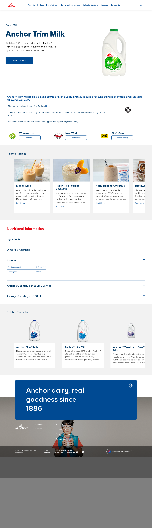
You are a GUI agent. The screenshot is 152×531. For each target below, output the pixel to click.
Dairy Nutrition (52, 5)
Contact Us (115, 5)
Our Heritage (61, 429)
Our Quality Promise (64, 434)
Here (47, 106)
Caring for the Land (90, 5)
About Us (104, 5)
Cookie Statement (71, 451)
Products (31, 5)
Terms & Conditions (46, 451)
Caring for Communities (70, 5)
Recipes (40, 5)
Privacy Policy (57, 451)
